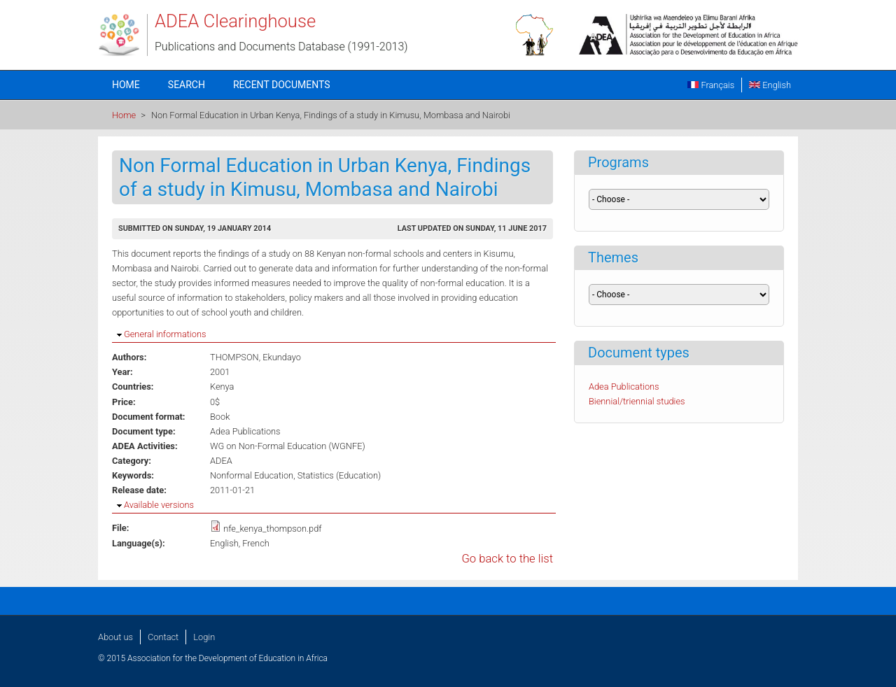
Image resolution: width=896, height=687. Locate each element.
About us (115, 637)
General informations (165, 334)
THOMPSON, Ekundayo (255, 357)
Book (220, 416)
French (256, 543)
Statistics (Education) (339, 475)
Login (204, 637)
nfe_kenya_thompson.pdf (272, 528)
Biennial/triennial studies (637, 401)
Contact (163, 637)
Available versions (159, 505)
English (770, 85)
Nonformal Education (251, 475)
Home (126, 84)
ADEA (221, 460)
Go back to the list (507, 558)
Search (186, 84)
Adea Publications (245, 431)
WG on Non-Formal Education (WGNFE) (287, 446)
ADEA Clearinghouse (235, 20)
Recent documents (281, 84)
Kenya (222, 386)
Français (710, 85)
